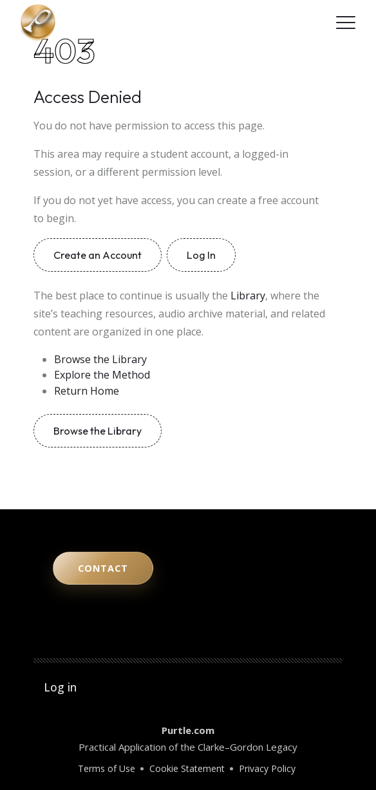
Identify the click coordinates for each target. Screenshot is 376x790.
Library (247, 295)
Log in (60, 687)
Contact (103, 568)
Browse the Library (100, 359)
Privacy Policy (267, 768)
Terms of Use (106, 768)
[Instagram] (283, 22)
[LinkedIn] (301, 22)
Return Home (86, 391)
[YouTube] (266, 22)
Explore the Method (102, 375)
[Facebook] (318, 22)
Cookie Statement (187, 768)
